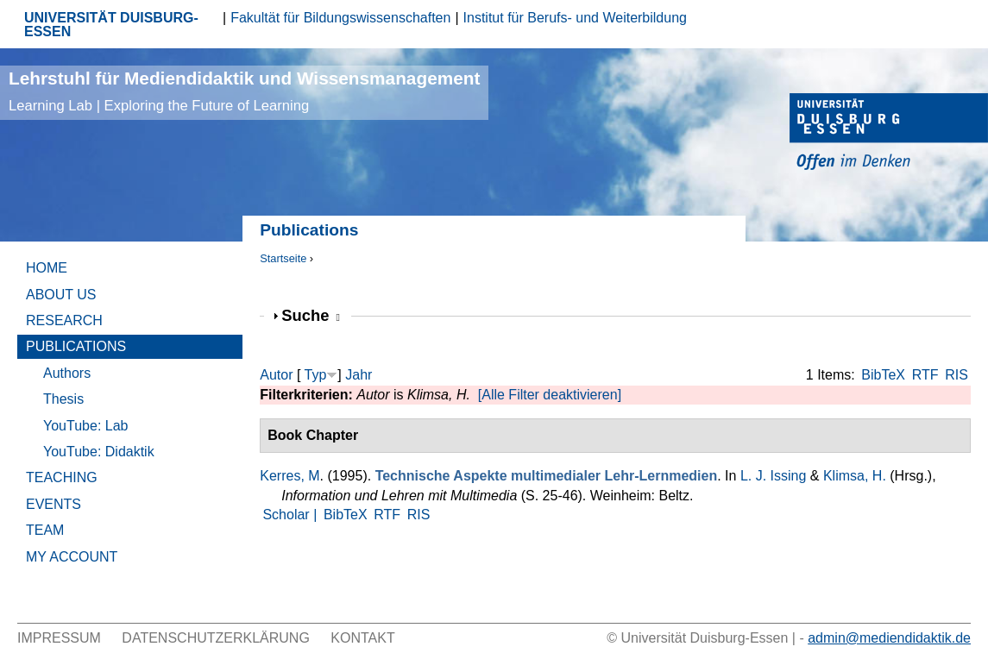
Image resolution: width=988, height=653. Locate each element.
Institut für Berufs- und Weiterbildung (575, 17)
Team (45, 530)
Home (46, 268)
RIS (956, 374)
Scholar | (291, 514)
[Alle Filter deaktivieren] (549, 394)
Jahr (358, 374)
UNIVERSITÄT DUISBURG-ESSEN (111, 24)
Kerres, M (289, 475)
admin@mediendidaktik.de (889, 638)
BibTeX (883, 374)
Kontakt (362, 638)
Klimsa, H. (854, 475)
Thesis (63, 399)
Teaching (62, 477)
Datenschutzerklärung (216, 638)
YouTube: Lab (85, 425)
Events (53, 504)
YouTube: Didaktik (98, 451)
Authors (67, 373)
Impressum (59, 638)
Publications (76, 346)
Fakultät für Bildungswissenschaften (340, 17)
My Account (71, 556)
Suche (310, 315)
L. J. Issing (773, 475)
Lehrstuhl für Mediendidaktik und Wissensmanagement (244, 91)
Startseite (283, 258)
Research (64, 320)
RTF (925, 374)
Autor (276, 374)
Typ (316, 374)
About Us (61, 294)
